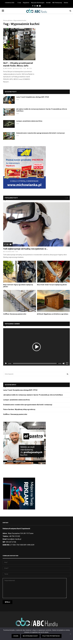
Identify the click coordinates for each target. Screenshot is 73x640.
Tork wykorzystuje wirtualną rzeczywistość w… (25, 249)
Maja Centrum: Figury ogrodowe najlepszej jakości (18, 285)
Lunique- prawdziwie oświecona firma (29, 121)
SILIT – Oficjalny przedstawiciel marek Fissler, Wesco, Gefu (18, 64)
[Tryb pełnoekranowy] (67, 363)
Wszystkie (13, 29)
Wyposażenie (20, 29)
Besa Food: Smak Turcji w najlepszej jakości (52, 284)
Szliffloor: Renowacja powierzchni (14, 314)
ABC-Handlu (8, 68)
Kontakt (48, 2)
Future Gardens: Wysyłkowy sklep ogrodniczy (19, 409)
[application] (36, 347)
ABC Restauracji (57, 2)
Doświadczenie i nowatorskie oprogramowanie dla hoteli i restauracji (40, 133)
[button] (36, 347)
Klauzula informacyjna (37, 2)
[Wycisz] (64, 363)
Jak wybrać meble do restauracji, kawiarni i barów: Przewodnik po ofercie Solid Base (41, 110)
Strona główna (7, 20)
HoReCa (7, 29)
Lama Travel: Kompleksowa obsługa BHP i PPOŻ (32, 97)
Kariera (66, 2)
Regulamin (26, 2)
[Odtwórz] (6, 363)
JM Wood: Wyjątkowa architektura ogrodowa (52, 314)
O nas (19, 2)
